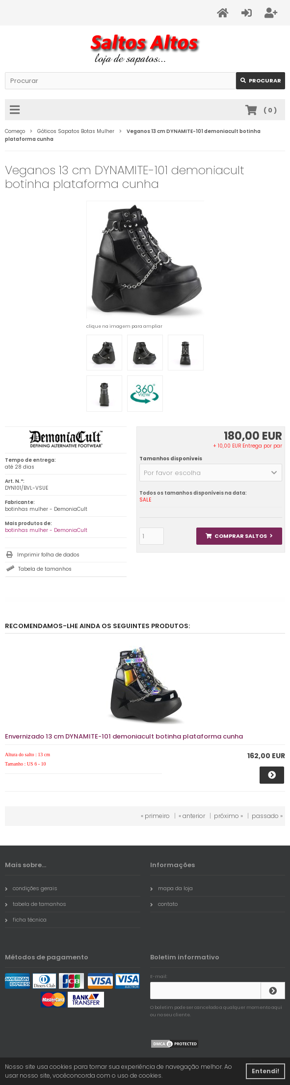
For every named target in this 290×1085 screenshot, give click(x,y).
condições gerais (31, 888)
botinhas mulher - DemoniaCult (46, 530)
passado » (267, 816)
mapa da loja (171, 888)
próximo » (228, 816)
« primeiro (155, 816)
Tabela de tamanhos (45, 569)
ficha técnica (26, 920)
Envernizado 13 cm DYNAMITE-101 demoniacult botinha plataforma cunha (124, 736)
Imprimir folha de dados (48, 554)
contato (164, 904)
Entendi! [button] (265, 1071)
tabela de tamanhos (35, 904)
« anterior (192, 816)
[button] (210, 472)
